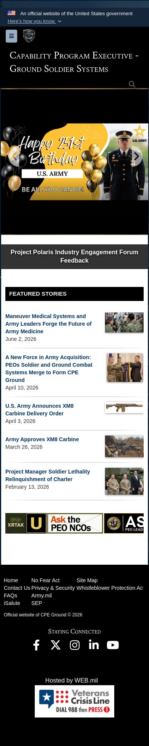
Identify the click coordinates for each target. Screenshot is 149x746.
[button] (35, 21)
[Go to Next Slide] (137, 157)
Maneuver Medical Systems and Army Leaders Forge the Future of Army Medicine (48, 323)
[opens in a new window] (36, 647)
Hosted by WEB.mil (71, 680)
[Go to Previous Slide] (14, 157)
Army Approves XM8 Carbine (42, 439)
